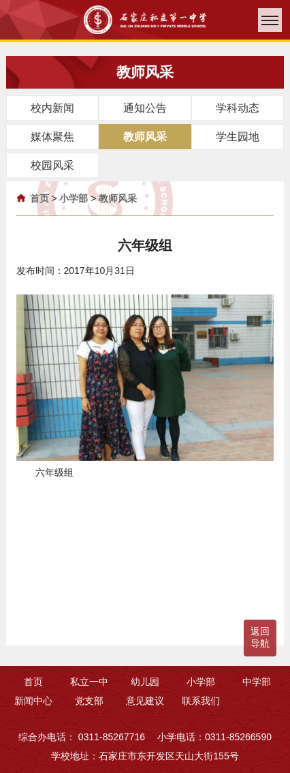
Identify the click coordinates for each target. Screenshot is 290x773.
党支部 (89, 700)
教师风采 (118, 198)
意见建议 (145, 700)
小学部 (73, 198)
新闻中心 (33, 700)
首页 (39, 198)
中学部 (256, 681)
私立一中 (89, 681)
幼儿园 (145, 681)
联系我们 (201, 700)
